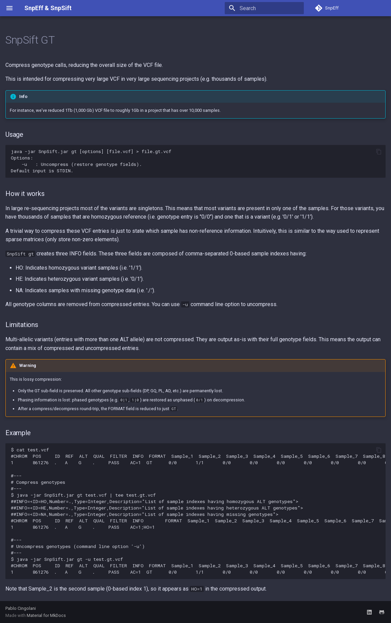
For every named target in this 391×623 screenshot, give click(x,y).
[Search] (264, 8)
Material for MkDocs (46, 615)
